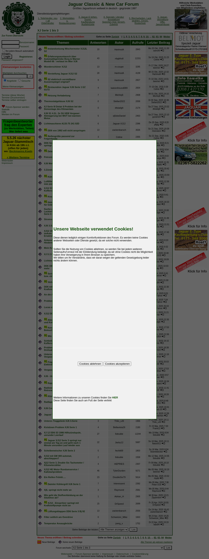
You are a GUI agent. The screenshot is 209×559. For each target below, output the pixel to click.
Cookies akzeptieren (117, 363)
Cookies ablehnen (90, 363)
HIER (115, 397)
